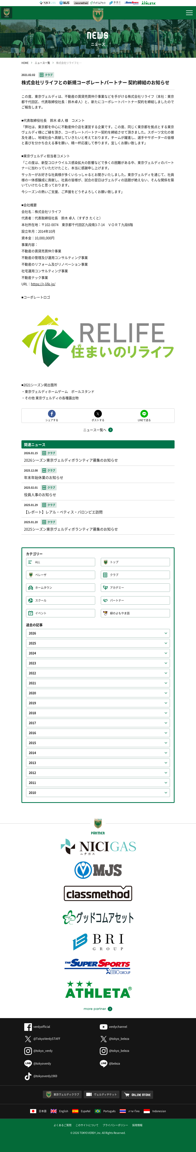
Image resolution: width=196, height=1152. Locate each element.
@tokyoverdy (37, 1063)
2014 (32, 753)
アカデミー (117, 587)
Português (105, 1111)
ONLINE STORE (141, 1094)
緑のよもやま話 (120, 613)
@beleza (110, 1063)
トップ (114, 562)
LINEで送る (144, 419)
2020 (32, 693)
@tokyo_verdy (38, 1051)
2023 (32, 663)
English (59, 1111)
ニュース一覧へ (94, 429)
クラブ (49, 75)
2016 (32, 733)
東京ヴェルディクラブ (66, 1094)
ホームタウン (43, 587)
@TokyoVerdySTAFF (42, 1038)
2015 (32, 743)
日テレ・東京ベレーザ (6, 12)
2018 (32, 713)
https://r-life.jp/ (43, 283)
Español (81, 1111)
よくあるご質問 (62, 1125)
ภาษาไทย (130, 1111)
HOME (25, 63)
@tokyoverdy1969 (40, 1076)
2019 (32, 703)
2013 (32, 763)
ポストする (98, 419)
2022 (32, 673)
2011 (32, 782)
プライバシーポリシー (115, 1125)
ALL (37, 562)
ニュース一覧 (42, 63)
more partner (95, 1008)
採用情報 (137, 1125)
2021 (32, 683)
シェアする (51, 419)
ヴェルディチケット (105, 1094)
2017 (32, 723)
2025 (32, 643)
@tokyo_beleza (114, 1038)
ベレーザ (40, 575)
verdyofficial (37, 1026)
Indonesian (155, 1111)
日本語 (38, 1111)
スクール (40, 600)
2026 (32, 633)
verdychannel (113, 1026)
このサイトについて (87, 1125)
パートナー (117, 600)
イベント (40, 613)
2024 (32, 653)
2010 (32, 792)
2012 (32, 772)
